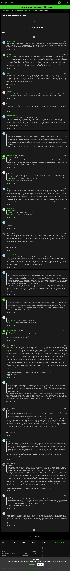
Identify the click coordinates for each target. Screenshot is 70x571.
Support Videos (25, 555)
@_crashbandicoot (30, 178)
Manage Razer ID (25, 553)
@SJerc (35, 178)
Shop (3, 542)
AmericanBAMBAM (10, 41)
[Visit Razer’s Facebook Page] (42, 545)
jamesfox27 (9, 91)
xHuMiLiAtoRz (9, 54)
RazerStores (4, 544)
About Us (33, 544)
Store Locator (4, 549)
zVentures (34, 551)
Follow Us (43, 542)
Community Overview (10, 10)
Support (23, 542)
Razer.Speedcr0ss (10, 155)
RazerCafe (4, 547)
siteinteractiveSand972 (11, 115)
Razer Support (19, 10)
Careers (33, 547)
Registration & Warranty (26, 547)
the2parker (8, 382)
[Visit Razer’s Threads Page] (42, 549)
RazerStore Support (25, 549)
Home (2, 10)
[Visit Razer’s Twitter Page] (42, 551)
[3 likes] (12, 375)
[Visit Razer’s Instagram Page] (42, 547)
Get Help (23, 544)
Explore (13, 542)
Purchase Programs (5, 551)
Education (4, 555)
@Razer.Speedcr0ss (15, 175)
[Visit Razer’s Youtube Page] (42, 553)
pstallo (8, 495)
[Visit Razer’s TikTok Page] (42, 556)
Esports (13, 551)
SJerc (7, 233)
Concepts (13, 549)
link (64, 162)
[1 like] (11, 84)
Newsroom (34, 549)
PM (23, 337)
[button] (1, 3)
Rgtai (7, 73)
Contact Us (34, 553)
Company (33, 542)
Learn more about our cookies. (59, 561)
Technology (14, 544)
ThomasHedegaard (10, 172)
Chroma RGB (14, 547)
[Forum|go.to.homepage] (11, 2)
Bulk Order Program (5, 553)
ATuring (8, 222)
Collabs (13, 553)
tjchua (7, 188)
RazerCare (24, 551)
